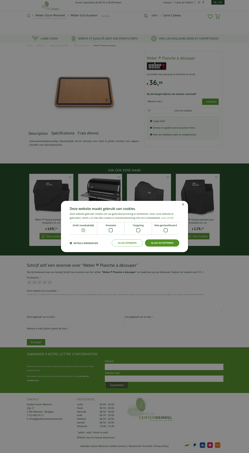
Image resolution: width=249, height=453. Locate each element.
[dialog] (124, 226)
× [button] (183, 204)
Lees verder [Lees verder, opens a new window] (167, 217)
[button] (84, 243)
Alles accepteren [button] (162, 242)
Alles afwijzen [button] (127, 242)
